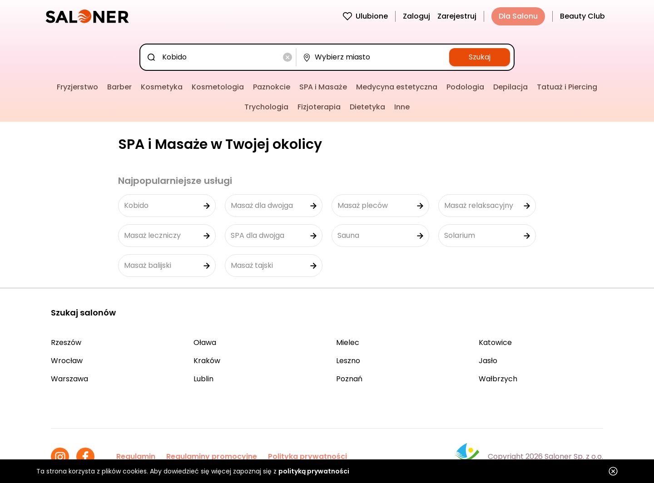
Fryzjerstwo (77, 87)
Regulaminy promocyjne (211, 456)
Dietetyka (367, 107)
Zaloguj (416, 16)
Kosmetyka (162, 87)
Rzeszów (66, 342)
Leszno (348, 360)
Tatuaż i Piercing (567, 87)
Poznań (349, 379)
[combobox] (220, 57)
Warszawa (69, 379)
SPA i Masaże (323, 87)
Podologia (465, 87)
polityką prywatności (313, 471)
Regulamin (135, 456)
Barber (119, 87)
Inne (402, 107)
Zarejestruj (456, 16)
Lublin (203, 379)
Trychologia (266, 107)
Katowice (495, 342)
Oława (204, 342)
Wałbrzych (498, 379)
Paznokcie (271, 87)
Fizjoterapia (319, 107)
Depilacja (510, 87)
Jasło (488, 360)
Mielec (347, 342)
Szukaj (479, 57)
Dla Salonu (518, 16)
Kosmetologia (218, 87)
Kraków (206, 360)
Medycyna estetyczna (396, 87)
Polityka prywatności (307, 456)
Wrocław (67, 360)
